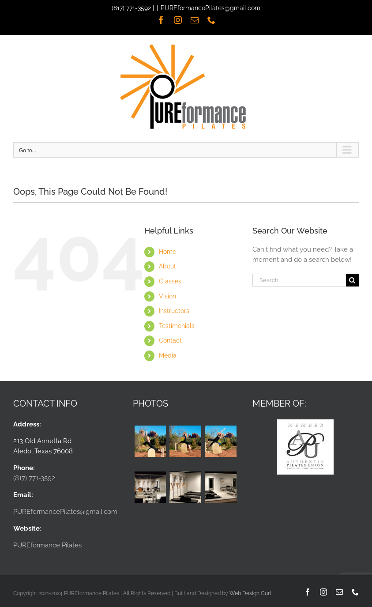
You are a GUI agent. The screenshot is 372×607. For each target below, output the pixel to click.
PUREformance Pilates (47, 545)
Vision (167, 296)
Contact (170, 340)
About (167, 266)
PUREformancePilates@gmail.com (210, 7)
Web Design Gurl (250, 593)
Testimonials (177, 325)
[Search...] (299, 280)
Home (167, 251)
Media (168, 355)
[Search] (352, 280)
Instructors (174, 310)
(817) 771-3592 (131, 7)
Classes (170, 281)
